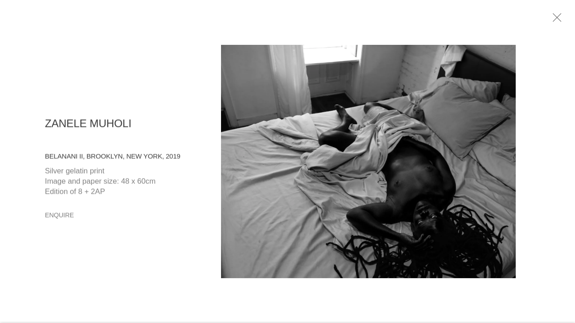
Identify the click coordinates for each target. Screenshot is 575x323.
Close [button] (557, 20)
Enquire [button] (59, 217)
